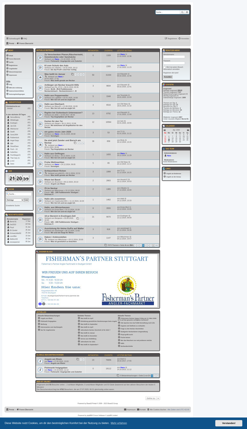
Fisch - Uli (13, 149)
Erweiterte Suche (13, 205)
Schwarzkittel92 (15, 233)
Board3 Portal (91, 403)
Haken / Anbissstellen (55, 237)
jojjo (11, 143)
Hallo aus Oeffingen (54, 153)
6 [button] (148, 245)
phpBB (89, 415)
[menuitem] (24, 38)
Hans (57, 59)
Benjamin (58, 218)
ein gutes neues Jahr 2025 (57, 132)
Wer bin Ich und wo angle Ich (63, 100)
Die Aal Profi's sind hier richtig (63, 70)
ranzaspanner (15, 242)
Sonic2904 (14, 135)
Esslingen (124, 216)
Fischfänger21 (15, 155)
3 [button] (140, 245)
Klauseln (124, 74)
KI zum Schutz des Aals (56, 65)
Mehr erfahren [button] (119, 423)
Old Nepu (124, 104)
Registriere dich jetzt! (170, 73)
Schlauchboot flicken (55, 171)
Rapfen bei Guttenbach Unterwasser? (63, 112)
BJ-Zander (13, 230)
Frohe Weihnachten (54, 162)
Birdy (123, 140)
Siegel (57, 123)
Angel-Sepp (14, 140)
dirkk (57, 115)
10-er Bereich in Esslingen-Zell (60, 216)
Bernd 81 (13, 222)
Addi (122, 199)
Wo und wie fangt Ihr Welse (62, 233)
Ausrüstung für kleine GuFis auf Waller (64, 228)
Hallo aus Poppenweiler (56, 95)
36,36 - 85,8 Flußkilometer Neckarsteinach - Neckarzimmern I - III (60, 90)
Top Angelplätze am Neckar (62, 117)
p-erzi (12, 161)
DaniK (12, 132)
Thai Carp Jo (15, 158)
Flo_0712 (58, 87)
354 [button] (156, 245)
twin (122, 121)
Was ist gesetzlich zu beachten (64, 241)
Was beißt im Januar (54, 74)
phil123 (61, 173)
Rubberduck (14, 137)
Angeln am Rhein (58, 184)
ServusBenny (15, 117)
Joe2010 (13, 224)
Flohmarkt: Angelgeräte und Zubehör (66, 61)
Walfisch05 (14, 239)
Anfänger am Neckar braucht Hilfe (61, 85)
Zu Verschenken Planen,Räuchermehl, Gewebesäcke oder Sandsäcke (63, 55)
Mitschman (59, 190)
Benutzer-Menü (171, 50)
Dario (12, 164)
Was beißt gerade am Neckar (63, 80)
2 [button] (137, 245)
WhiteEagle (14, 120)
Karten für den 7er (53, 121)
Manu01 (58, 106)
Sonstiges (55, 136)
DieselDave (14, 146)
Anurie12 (58, 182)
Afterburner (14, 129)
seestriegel (59, 231)
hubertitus (13, 152)
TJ (121, 131)
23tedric (58, 68)
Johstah (10, 108)
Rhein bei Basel (52, 179)
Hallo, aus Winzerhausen (57, 207)
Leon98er (13, 236)
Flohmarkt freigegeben (55, 367)
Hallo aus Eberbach (54, 104)
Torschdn (124, 95)
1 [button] (135, 245)
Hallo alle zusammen (55, 199)
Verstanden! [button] (229, 423)
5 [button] (145, 245)
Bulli (122, 359)
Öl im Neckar (51, 188)
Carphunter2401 (61, 201)
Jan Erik (13, 126)
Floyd (12, 227)
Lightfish (58, 98)
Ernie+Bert (59, 210)
